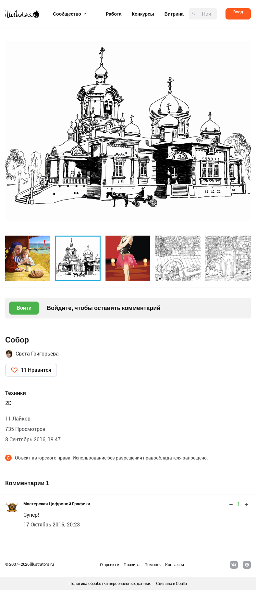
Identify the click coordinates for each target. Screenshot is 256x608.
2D (8, 403)
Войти (24, 308)
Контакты (174, 564)
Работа (113, 14)
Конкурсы (143, 14)
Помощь (152, 564)
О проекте (109, 564)
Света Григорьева (37, 354)
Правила (132, 564)
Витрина (174, 14)
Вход (238, 11)
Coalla (181, 583)
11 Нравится (36, 370)
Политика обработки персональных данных (110, 583)
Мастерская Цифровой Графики (56, 503)
